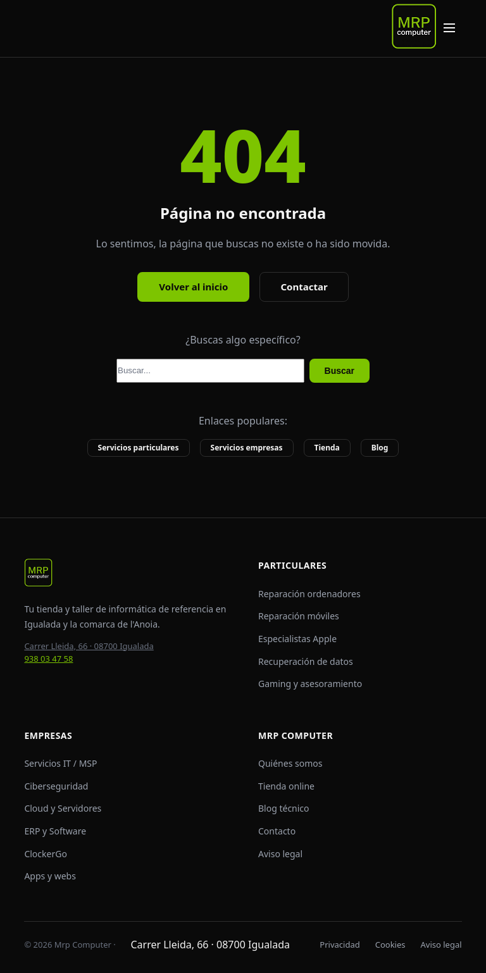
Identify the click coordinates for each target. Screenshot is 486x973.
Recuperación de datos (305, 661)
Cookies (390, 944)
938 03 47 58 (48, 658)
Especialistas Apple (297, 639)
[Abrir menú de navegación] (449, 28)
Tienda (327, 447)
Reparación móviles (298, 616)
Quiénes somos (290, 763)
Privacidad (339, 944)
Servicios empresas (247, 447)
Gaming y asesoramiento (310, 684)
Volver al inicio (193, 286)
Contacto (277, 831)
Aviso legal (280, 854)
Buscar (339, 371)
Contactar (303, 286)
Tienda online (286, 786)
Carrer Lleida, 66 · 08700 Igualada (88, 646)
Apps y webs (50, 876)
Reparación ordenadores (309, 594)
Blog (380, 447)
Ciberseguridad (56, 786)
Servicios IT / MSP (60, 763)
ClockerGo (45, 854)
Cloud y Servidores (62, 808)
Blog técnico (283, 808)
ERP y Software (55, 831)
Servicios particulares (138, 447)
